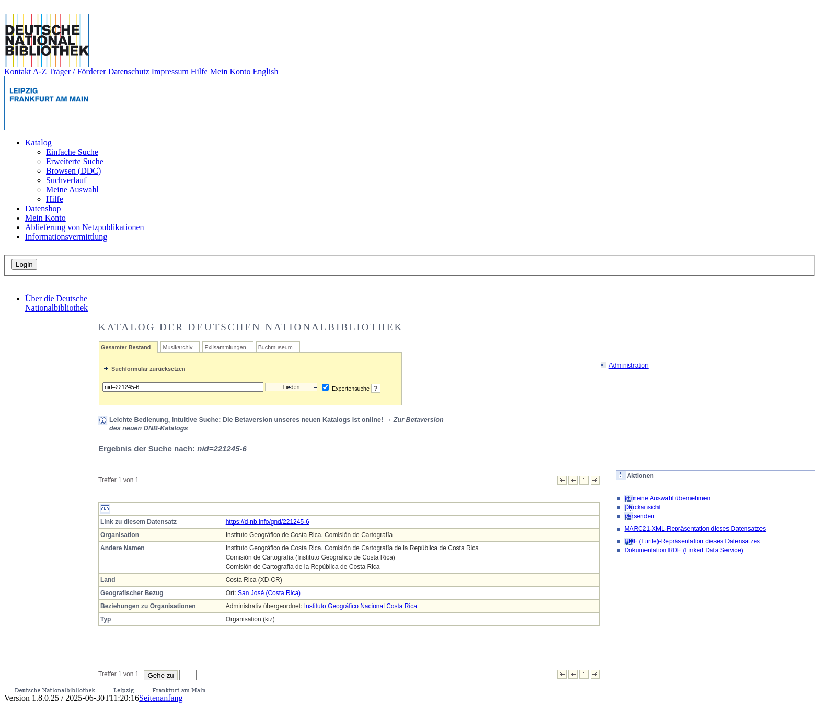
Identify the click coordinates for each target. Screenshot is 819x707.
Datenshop (43, 208)
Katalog (38, 142)
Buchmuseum (275, 347)
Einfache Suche (72, 151)
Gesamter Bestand (126, 347)
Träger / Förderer (77, 71)
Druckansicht (642, 507)
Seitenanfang (161, 697)
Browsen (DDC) (73, 170)
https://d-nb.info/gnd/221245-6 (267, 522)
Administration (624, 365)
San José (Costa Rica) (269, 593)
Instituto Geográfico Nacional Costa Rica (360, 606)
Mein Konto (230, 71)
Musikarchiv (177, 347)
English (266, 71)
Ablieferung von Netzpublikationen (84, 227)
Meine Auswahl (72, 189)
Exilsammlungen (225, 347)
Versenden (639, 516)
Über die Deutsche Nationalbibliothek (56, 303)
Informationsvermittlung (66, 236)
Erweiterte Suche (74, 161)
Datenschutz (128, 71)
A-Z (40, 71)
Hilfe (199, 71)
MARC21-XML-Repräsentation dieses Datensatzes (695, 528)
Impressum (170, 71)
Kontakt (17, 71)
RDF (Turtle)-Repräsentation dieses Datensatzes (692, 541)
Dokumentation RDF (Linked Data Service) (683, 550)
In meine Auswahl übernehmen (667, 498)
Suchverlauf (66, 180)
